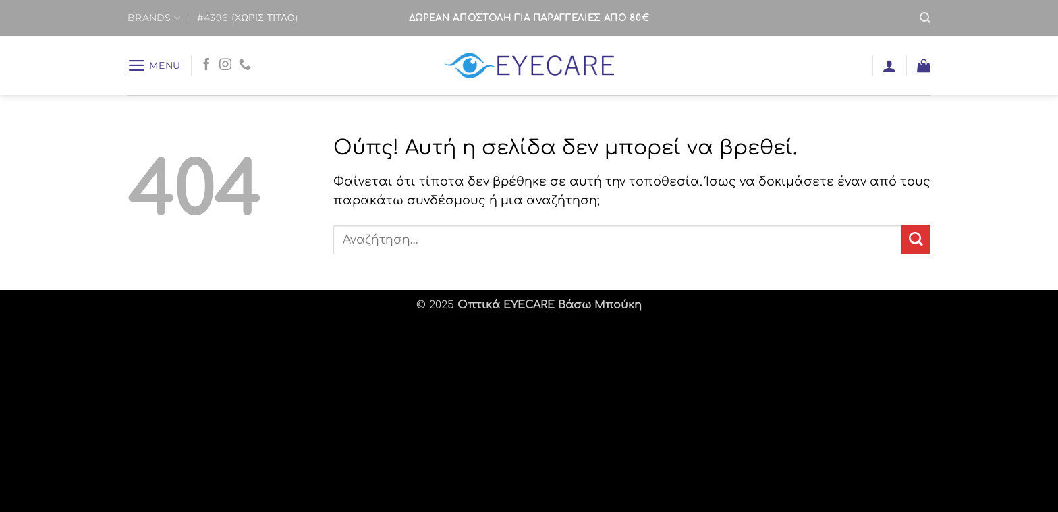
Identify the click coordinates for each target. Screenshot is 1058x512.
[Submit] (915, 239)
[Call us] (245, 65)
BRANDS (154, 17)
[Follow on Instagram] (225, 65)
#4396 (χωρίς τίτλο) (247, 17)
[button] (925, 18)
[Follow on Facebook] (206, 65)
